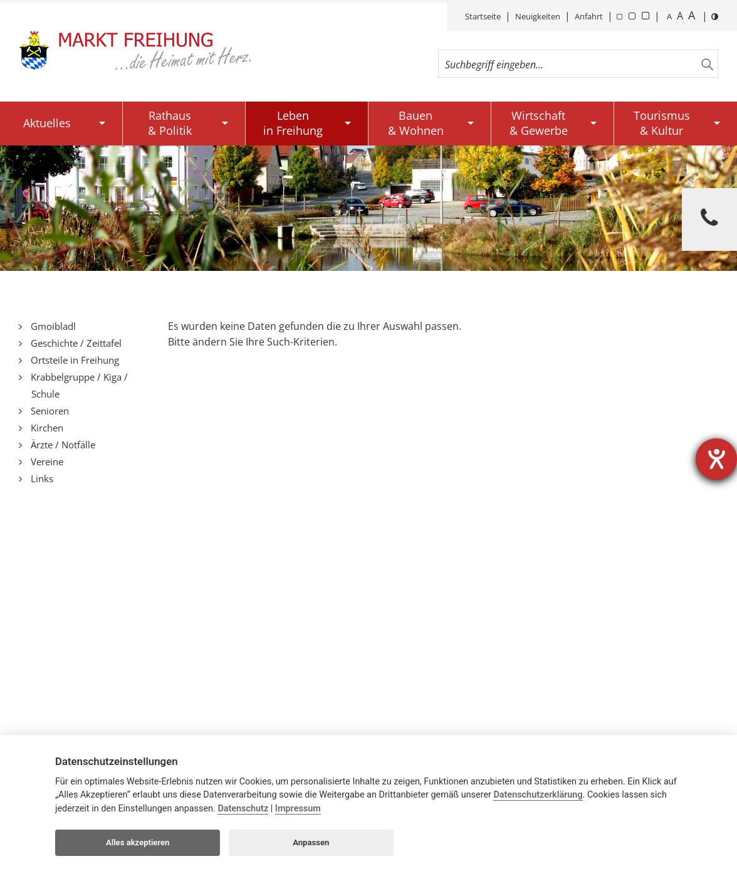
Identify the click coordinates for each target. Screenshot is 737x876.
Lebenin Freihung (293, 122)
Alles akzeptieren (137, 842)
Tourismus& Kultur (662, 122)
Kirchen (45, 427)
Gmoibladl (52, 326)
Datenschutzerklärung (537, 794)
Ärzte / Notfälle (61, 444)
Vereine (45, 461)
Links (40, 478)
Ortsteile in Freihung (73, 360)
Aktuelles (47, 122)
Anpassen (311, 842)
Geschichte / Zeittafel (75, 343)
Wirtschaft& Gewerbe (539, 122)
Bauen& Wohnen (416, 122)
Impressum (298, 808)
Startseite (483, 16)
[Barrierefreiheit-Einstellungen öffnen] (716, 459)
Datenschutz (242, 808)
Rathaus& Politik (170, 122)
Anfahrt (589, 16)
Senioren (48, 410)
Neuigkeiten (537, 16)
